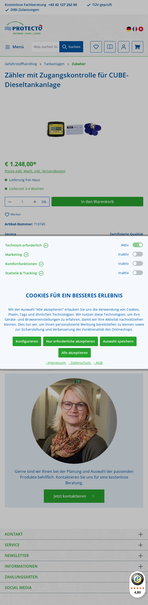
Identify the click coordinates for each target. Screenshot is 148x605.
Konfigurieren (27, 341)
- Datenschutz (80, 362)
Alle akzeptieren (74, 352)
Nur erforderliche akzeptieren (70, 341)
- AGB (98, 362)
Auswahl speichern (118, 341)
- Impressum (56, 362)
